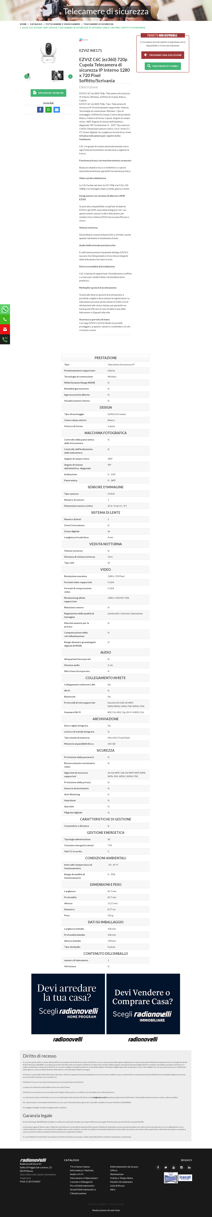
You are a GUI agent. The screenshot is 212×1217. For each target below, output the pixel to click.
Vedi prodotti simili (162, 66)
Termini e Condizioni (98, 1204)
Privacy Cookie (116, 1204)
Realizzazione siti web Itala (106, 1210)
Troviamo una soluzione (163, 55)
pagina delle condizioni (57, 1108)
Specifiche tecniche (48, 92)
